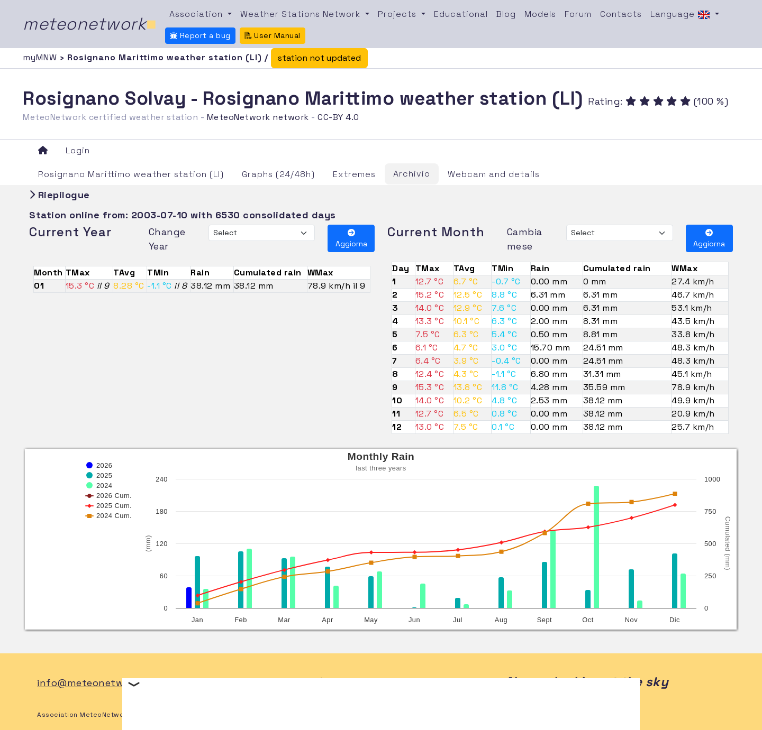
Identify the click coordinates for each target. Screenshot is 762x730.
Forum (578, 14)
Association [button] (197, 14)
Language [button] (681, 14)
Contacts (621, 14)
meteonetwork (90, 23)
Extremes (354, 174)
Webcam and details (494, 174)
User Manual (272, 35)
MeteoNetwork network (258, 117)
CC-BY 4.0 (338, 117)
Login (78, 150)
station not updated (319, 57)
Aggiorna (351, 238)
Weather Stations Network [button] (301, 14)
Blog (506, 14)
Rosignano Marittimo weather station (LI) (131, 174)
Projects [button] (398, 14)
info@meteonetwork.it (93, 683)
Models (540, 14)
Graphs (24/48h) (278, 174)
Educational (461, 14)
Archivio (411, 173)
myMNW (41, 57)
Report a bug (200, 35)
